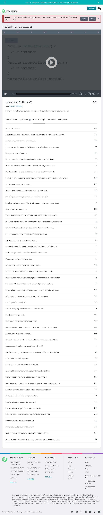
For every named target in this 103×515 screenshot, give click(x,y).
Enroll (92, 18)
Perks (87, 469)
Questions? (25, 120)
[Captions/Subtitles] (89, 93)
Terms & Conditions (8, 512)
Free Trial (92, 8)
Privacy (19, 512)
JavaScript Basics (51, 462)
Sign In (84, 18)
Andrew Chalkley (15, 106)
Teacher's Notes (11, 120)
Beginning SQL (33, 471)
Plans (87, 462)
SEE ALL (13, 482)
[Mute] (94, 93)
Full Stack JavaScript (17, 468)
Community (72, 469)
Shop (87, 472)
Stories (70, 472)
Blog (69, 465)
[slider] (43, 94)
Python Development (17, 471)
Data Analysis (14, 474)
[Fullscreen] (98, 93)
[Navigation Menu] (99, 8)
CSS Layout (49, 472)
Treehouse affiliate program (42, 2)
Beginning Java (33, 474)
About (70, 462)
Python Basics (50, 469)
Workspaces (62, 120)
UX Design (13, 478)
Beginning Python (34, 468)
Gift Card (71, 479)
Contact (70, 475)
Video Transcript (39, 120)
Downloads (51, 120)
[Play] (5, 93)
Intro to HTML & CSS (52, 465)
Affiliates (88, 465)
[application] (51, 66)
